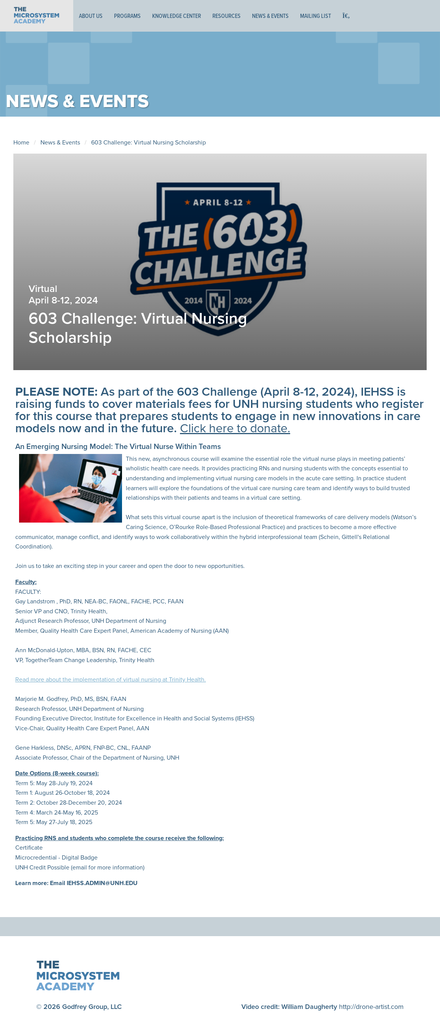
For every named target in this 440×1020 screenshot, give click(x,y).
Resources (226, 15)
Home (21, 142)
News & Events (270, 15)
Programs (127, 15)
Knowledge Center (176, 15)
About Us (91, 15)
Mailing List (315, 15)
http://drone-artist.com (371, 1007)
